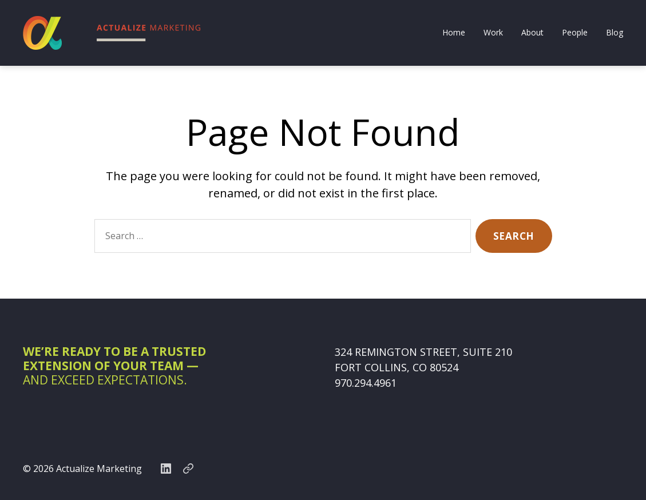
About (532, 33)
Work (493, 33)
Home (453, 33)
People (575, 33)
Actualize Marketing (99, 468)
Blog (614, 33)
